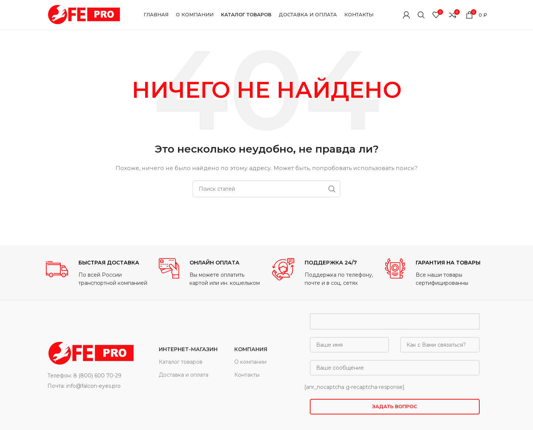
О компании (250, 362)
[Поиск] (421, 14)
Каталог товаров (180, 362)
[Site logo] (83, 14)
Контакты (246, 374)
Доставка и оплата (183, 374)
